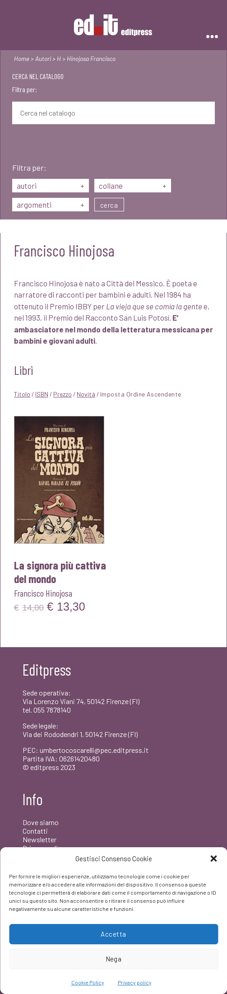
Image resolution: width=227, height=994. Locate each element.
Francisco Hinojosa (43, 593)
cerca (109, 205)
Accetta (113, 934)
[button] (213, 858)
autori (50, 185)
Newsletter (39, 839)
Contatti (35, 830)
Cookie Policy (87, 982)
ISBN (41, 394)
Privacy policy (135, 982)
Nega (114, 959)
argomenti (50, 204)
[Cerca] (19, 144)
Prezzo (62, 394)
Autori (43, 58)
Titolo (22, 394)
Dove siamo (41, 822)
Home (21, 58)
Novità (86, 394)
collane (133, 185)
